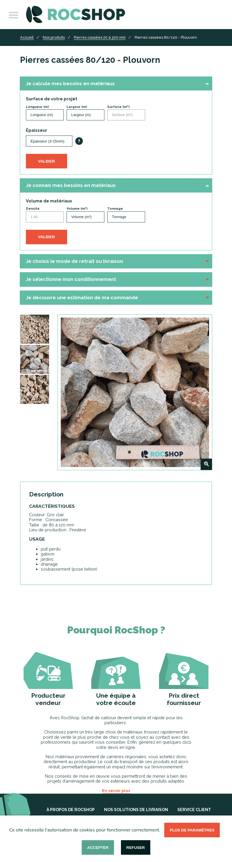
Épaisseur (36, 130)
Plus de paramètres (192, 830)
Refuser (135, 847)
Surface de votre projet (51, 98)
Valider (46, 161)
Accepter (97, 847)
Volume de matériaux (49, 200)
